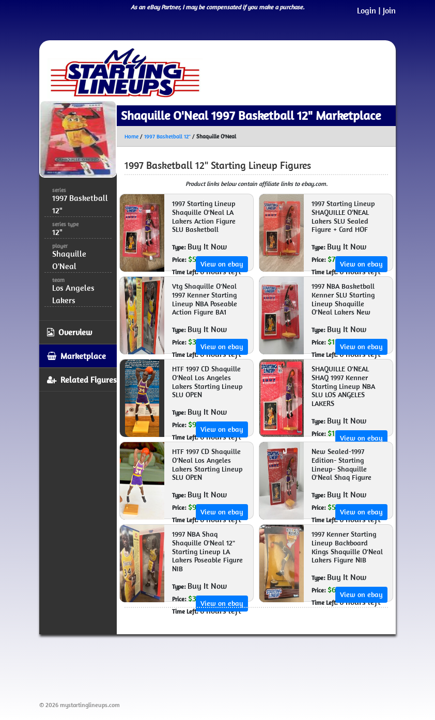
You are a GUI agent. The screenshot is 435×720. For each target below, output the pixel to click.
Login (366, 10)
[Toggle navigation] (373, 72)
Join (389, 10)
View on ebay (221, 264)
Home (131, 136)
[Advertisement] (227, 666)
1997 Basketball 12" (167, 136)
